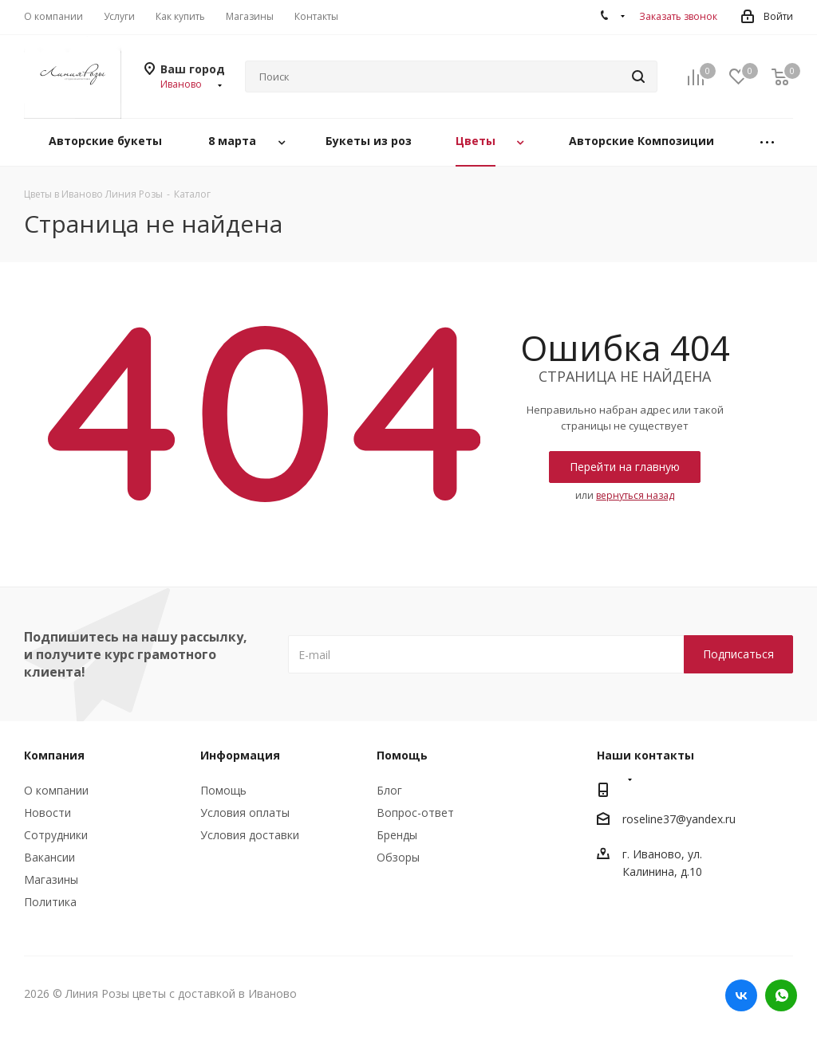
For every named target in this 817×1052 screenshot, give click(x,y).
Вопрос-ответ (415, 812)
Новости (47, 812)
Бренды (397, 834)
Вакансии (49, 857)
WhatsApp (781, 995)
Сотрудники (56, 834)
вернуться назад (635, 495)
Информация (240, 755)
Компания (54, 755)
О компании (56, 790)
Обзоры (398, 857)
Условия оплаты (245, 812)
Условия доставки (249, 834)
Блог (389, 790)
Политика (50, 901)
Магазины (51, 879)
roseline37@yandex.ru (679, 818)
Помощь (223, 790)
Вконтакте (741, 995)
